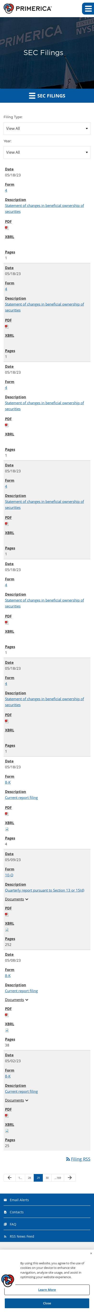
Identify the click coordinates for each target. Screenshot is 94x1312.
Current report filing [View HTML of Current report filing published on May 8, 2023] (21, 990)
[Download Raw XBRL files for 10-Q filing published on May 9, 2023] (7, 929)
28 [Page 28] (31, 1179)
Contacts (17, 1212)
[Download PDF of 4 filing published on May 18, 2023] (7, 227)
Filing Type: (13, 117)
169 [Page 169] (57, 1179)
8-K (8, 782)
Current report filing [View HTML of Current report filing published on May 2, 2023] (21, 1091)
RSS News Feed (22, 1236)
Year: (8, 141)
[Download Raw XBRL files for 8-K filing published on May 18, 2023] (7, 828)
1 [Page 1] (21, 1179)
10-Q (9, 875)
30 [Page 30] (48, 1179)
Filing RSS (77, 1159)
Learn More (47, 1291)
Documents (17, 899)
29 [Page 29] (40, 1179)
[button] (88, 9)
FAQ (13, 1224)
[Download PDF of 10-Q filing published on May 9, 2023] (7, 914)
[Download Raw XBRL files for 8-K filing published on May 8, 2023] (7, 1029)
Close (47, 1304)
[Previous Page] (10, 1178)
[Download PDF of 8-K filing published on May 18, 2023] (7, 813)
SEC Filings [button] (47, 95)
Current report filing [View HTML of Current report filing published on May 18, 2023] (21, 797)
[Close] (91, 1254)
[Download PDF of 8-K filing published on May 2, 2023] (7, 1115)
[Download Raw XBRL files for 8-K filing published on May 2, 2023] (7, 1130)
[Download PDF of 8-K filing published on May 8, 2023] (7, 1014)
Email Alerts (19, 1200)
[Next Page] (70, 1178)
